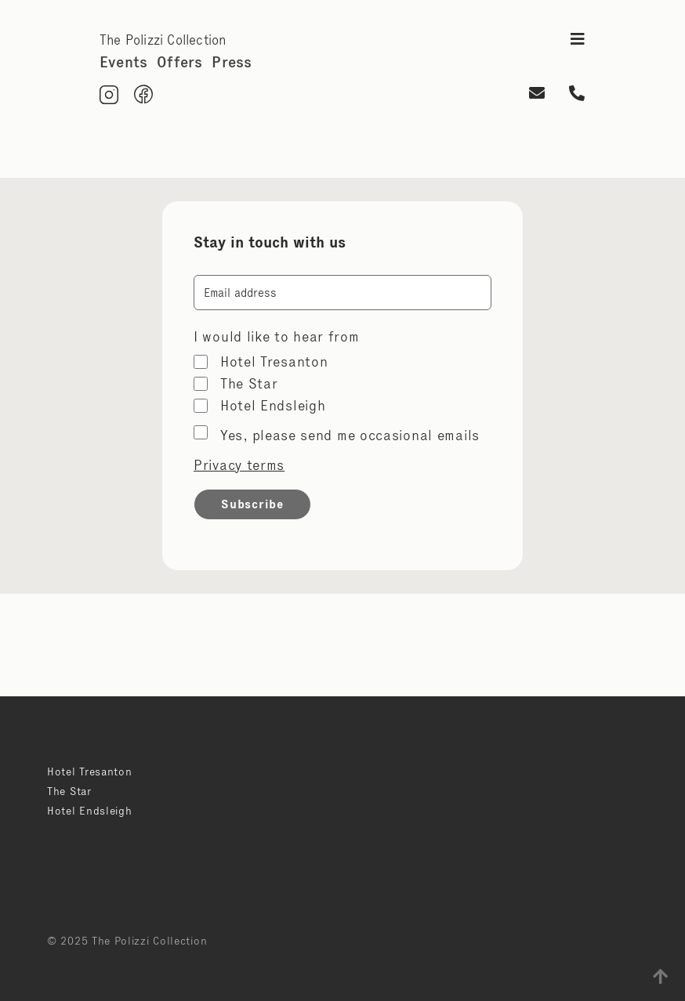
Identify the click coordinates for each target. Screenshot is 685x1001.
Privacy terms (239, 465)
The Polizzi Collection (163, 40)
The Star (249, 383)
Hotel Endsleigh (273, 405)
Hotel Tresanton (274, 361)
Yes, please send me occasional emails (350, 435)
